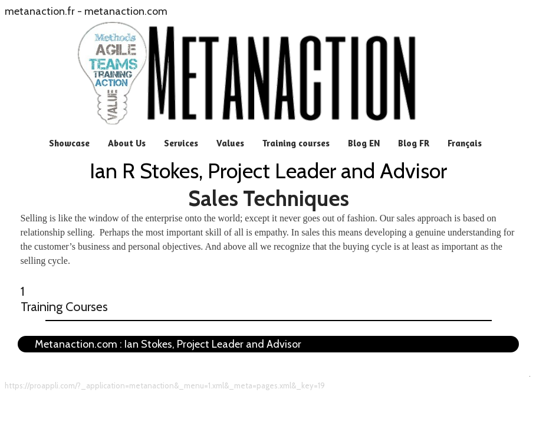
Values (230, 143)
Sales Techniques (268, 198)
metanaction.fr (40, 11)
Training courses (296, 143)
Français (465, 143)
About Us (127, 143)
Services (181, 143)
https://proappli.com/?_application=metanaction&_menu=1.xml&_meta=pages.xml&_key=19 (165, 385)
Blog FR (413, 143)
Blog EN (364, 143)
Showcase (69, 143)
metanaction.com (125, 11)
